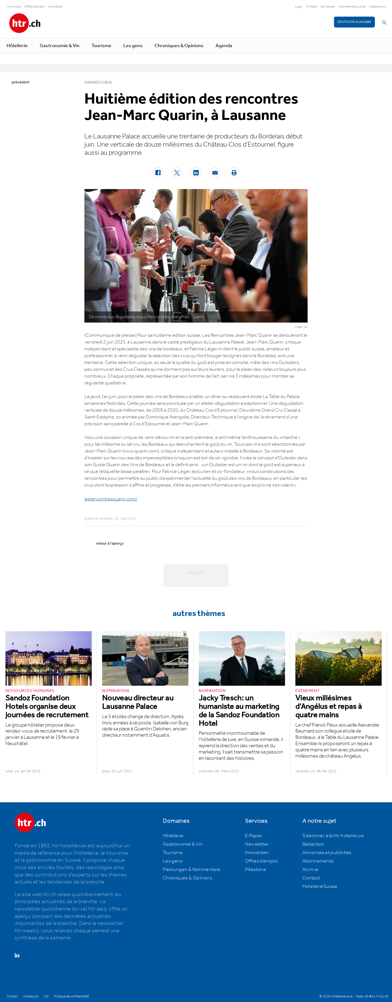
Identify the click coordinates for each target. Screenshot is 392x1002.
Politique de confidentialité (71, 996)
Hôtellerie (17, 46)
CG (46, 996)
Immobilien (55, 6)
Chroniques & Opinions (179, 46)
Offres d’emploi (261, 861)
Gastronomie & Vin (59, 46)
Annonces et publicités (326, 853)
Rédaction (313, 844)
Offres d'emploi (34, 6)
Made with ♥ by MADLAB (371, 996)
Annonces (14, 6)
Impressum (31, 996)
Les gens (133, 46)
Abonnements (317, 861)
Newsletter (327, 6)
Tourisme (101, 46)
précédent (20, 82)
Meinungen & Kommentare (191, 869)
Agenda (224, 46)
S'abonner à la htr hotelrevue (333, 836)
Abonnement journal (352, 6)
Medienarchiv (378, 6)
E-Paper (311, 6)
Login (298, 6)
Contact (311, 878)
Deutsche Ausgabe (354, 22)
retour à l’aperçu (110, 543)
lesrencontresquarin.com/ (110, 499)
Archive (310, 869)
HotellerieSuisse (319, 886)
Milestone (255, 869)
